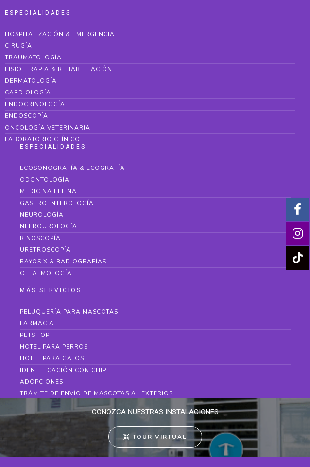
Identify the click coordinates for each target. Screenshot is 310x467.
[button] (155, 437)
